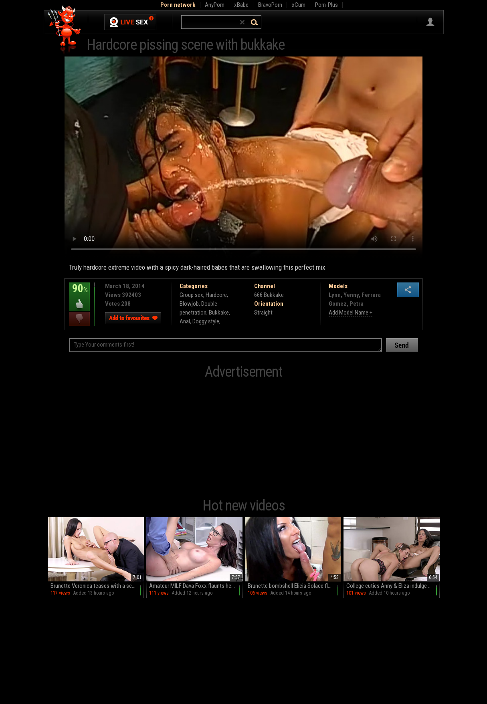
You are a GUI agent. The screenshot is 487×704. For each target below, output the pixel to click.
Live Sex (130, 22)
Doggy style (205, 321)
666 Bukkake (269, 295)
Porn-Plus (326, 4)
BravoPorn (270, 4)
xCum (298, 4)
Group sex (191, 295)
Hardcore (216, 295)
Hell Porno (65, 30)
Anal (185, 321)
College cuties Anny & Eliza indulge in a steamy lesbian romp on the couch (393, 585)
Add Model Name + (350, 312)
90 (79, 294)
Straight (263, 312)
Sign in (430, 22)
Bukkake (219, 312)
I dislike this (79, 319)
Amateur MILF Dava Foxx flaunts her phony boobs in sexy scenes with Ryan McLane (195, 585)
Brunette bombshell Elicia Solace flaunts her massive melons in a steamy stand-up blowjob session (294, 585)
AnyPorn (214, 4)
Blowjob (189, 303)
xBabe (241, 4)
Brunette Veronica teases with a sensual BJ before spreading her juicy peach (97, 585)
